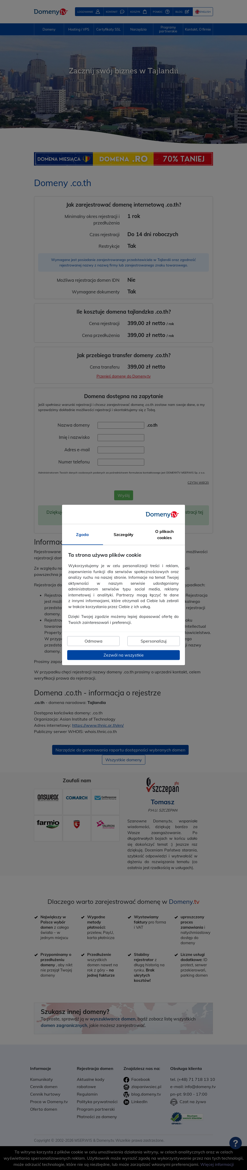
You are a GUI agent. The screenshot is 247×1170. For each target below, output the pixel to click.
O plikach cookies (164, 534)
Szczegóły (123, 534)
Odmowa (93, 641)
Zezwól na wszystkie (124, 655)
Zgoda (82, 534)
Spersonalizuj (154, 641)
